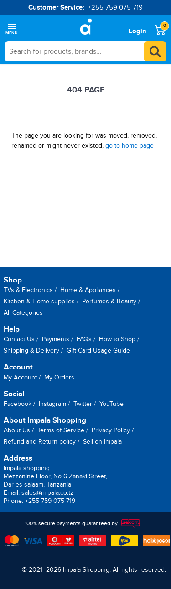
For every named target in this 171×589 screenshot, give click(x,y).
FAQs (84, 339)
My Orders (59, 377)
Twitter (82, 404)
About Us (17, 430)
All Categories (23, 313)
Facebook (17, 404)
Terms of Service (60, 430)
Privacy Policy (111, 430)
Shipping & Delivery (31, 350)
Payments (55, 339)
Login (137, 31)
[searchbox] (85, 51)
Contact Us (19, 339)
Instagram (52, 404)
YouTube (111, 404)
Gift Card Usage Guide (98, 350)
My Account (20, 377)
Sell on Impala (102, 442)
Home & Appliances (88, 290)
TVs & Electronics (28, 290)
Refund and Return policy (40, 442)
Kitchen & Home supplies (39, 301)
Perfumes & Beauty (109, 301)
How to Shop (117, 339)
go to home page (129, 145)
